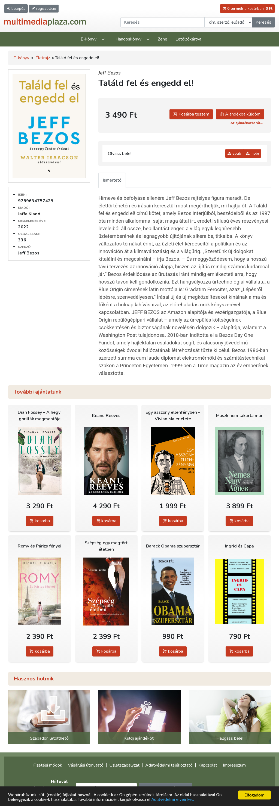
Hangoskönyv (128, 39)
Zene (162, 39)
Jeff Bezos (109, 73)
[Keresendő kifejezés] (162, 22)
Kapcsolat (207, 765)
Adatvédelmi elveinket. (173, 800)
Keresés (263, 22)
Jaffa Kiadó (29, 214)
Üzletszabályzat (124, 765)
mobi (252, 153)
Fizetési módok (47, 765)
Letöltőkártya (188, 39)
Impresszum (234, 765)
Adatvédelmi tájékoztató (169, 765)
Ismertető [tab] (112, 180)
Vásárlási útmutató (86, 765)
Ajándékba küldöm (240, 114)
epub (234, 153)
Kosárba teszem (191, 114)
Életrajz (42, 58)
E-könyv (88, 39)
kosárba (39, 521)
